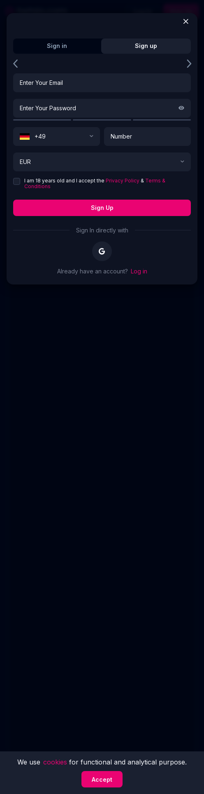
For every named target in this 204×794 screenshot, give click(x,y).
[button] (91, 136)
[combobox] (56, 136)
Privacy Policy (122, 180)
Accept (102, 779)
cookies (56, 762)
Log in (139, 271)
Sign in (57, 45)
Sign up (102, 207)
